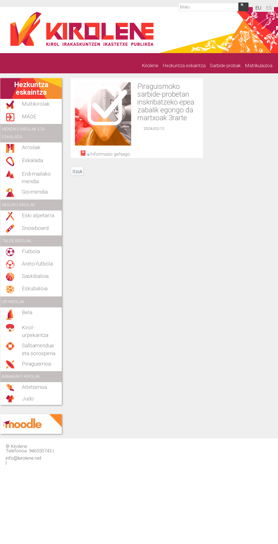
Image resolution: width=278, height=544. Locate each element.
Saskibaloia (35, 276)
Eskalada (32, 160)
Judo (28, 399)
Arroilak (31, 147)
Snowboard (35, 228)
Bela (27, 312)
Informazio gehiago (110, 154)
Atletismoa (34, 387)
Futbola (31, 251)
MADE (29, 117)
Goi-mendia (35, 192)
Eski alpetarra (38, 215)
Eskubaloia (34, 288)
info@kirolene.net (24, 457)
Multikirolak (36, 104)
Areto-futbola (37, 264)
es (269, 8)
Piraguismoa (36, 364)
